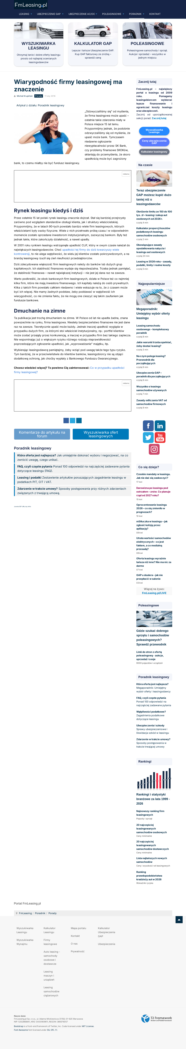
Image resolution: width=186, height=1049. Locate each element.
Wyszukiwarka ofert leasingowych (101, 434)
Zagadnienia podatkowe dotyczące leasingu (151, 715)
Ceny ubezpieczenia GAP (154, 142)
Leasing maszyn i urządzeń (49, 975)
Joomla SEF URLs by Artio (22, 506)
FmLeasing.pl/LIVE (154, 593)
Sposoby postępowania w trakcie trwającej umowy (153, 743)
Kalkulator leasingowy (154, 151)
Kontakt (155, 13)
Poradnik (136, 13)
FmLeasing (25, 913)
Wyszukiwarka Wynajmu (24, 941)
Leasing (25, 13)
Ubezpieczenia (106, 944)
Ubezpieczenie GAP (50, 13)
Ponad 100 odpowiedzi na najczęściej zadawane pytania (153, 701)
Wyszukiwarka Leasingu (39, 45)
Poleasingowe (113, 13)
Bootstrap (18, 1026)
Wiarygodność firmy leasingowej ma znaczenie (68, 85)
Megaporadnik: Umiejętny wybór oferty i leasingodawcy (153, 688)
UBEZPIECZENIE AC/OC (83, 13)
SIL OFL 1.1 (52, 1030)
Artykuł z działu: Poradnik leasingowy (40, 105)
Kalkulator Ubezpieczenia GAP (106, 932)
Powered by (156, 1019)
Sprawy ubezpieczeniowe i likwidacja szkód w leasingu (152, 729)
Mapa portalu (78, 928)
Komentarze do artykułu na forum (42, 434)
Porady (52, 913)
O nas (74, 943)
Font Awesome (21, 1030)
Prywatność (77, 951)
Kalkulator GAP (93, 43)
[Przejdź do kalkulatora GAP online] (73, 186)
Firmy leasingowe (50, 941)
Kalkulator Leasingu (49, 930)
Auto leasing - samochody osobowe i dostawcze (52, 957)
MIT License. (88, 1026)
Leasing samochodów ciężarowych (51, 991)
